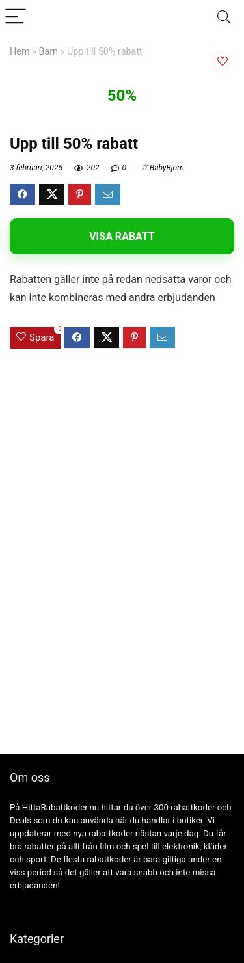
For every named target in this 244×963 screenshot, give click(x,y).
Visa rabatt (122, 236)
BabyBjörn (167, 167)
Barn (48, 51)
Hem (20, 51)
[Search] (223, 17)
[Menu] (15, 17)
